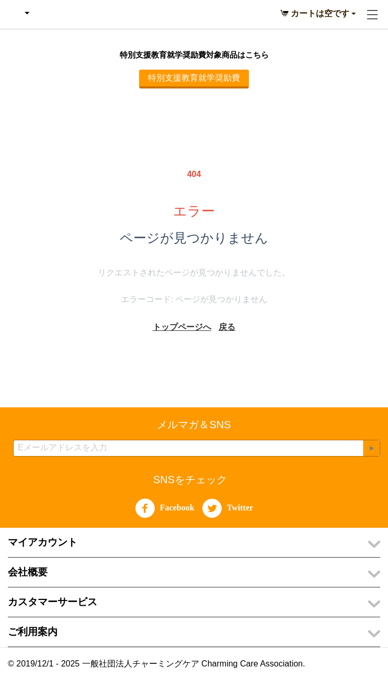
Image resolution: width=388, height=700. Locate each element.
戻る (227, 327)
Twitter (227, 508)
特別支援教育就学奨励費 (194, 77)
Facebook (165, 508)
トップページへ (182, 327)
